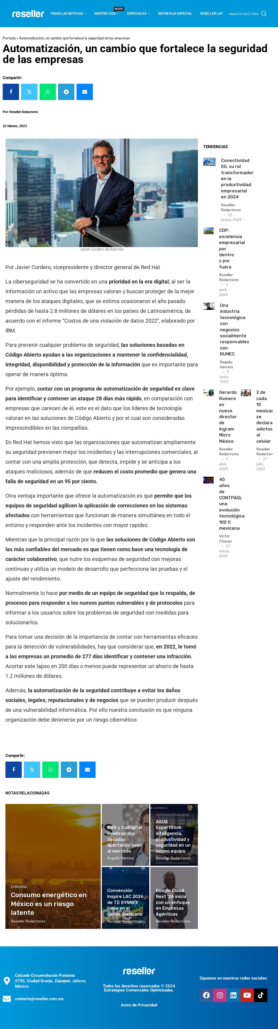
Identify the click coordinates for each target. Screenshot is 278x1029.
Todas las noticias (66, 13)
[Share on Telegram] (66, 92)
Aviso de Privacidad (139, 1005)
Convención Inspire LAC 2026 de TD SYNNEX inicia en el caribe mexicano (125, 902)
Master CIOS (106, 11)
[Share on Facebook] (11, 92)
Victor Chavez (225, 538)
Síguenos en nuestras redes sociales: (234, 978)
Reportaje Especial (175, 13)
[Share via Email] (85, 92)
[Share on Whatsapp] (48, 92)
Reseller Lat (211, 13)
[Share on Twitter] (29, 92)
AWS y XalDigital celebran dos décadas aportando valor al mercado (124, 839)
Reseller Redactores (231, 207)
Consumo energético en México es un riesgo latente (49, 903)
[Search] (264, 14)
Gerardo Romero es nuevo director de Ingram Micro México (228, 417)
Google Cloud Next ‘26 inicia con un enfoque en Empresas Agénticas (173, 902)
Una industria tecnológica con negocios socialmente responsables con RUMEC (234, 330)
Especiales (136, 13)
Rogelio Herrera (226, 364)
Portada (9, 38)
